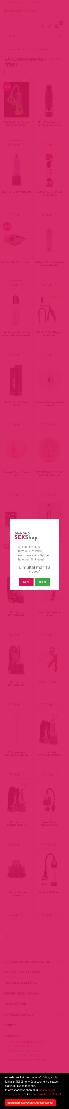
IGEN (42, 582)
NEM (26, 582)
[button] (62, 1094)
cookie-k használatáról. (47, 1094)
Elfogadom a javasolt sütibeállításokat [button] (30, 1102)
